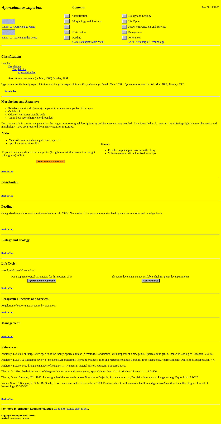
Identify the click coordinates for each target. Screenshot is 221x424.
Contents (78, 7)
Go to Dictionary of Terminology (146, 41)
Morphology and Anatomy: (20, 101)
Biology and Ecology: (16, 240)
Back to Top (11, 91)
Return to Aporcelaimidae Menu (19, 37)
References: (9, 347)
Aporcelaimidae (26, 72)
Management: (11, 323)
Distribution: (10, 182)
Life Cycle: (9, 264)
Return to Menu (18, 26)
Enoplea (5, 63)
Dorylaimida (19, 69)
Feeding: (7, 206)
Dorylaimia (14, 66)
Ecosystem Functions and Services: (25, 299)
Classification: (11, 56)
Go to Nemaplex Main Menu (88, 41)
